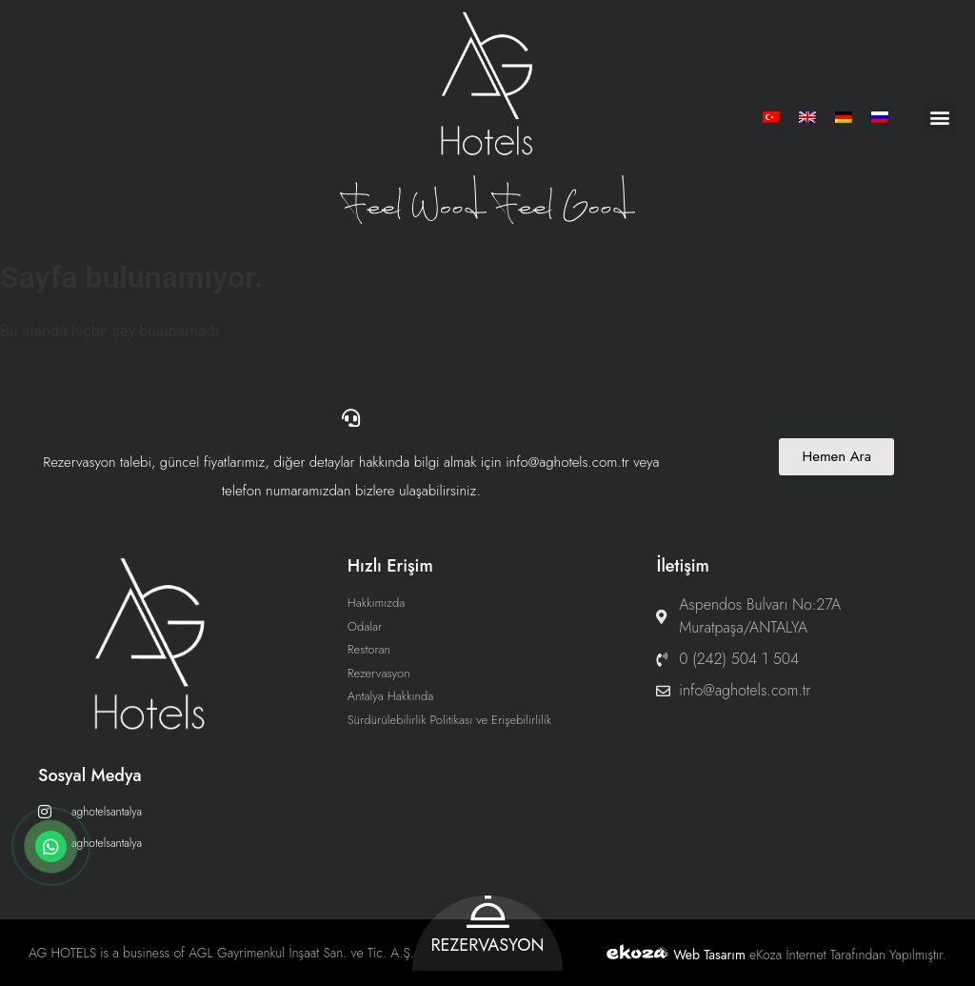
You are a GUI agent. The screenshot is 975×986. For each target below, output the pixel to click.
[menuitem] (771, 117)
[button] (939, 116)
